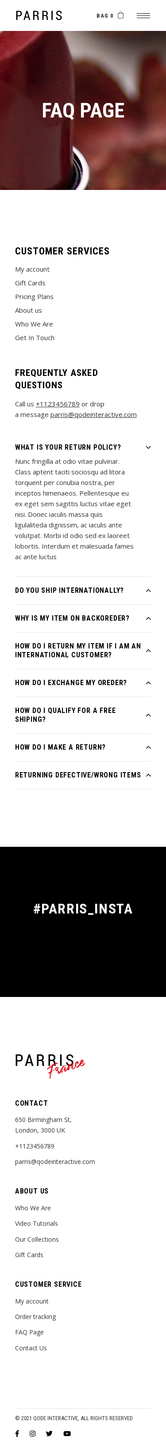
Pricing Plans (34, 296)
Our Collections (37, 1239)
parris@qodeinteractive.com (93, 414)
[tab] (83, 445)
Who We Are (34, 323)
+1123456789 (58, 403)
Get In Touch (34, 337)
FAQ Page (29, 1332)
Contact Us (31, 1348)
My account (32, 269)
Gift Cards (30, 282)
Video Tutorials (36, 1223)
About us (28, 310)
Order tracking (35, 1316)
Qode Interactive (55, 1418)
